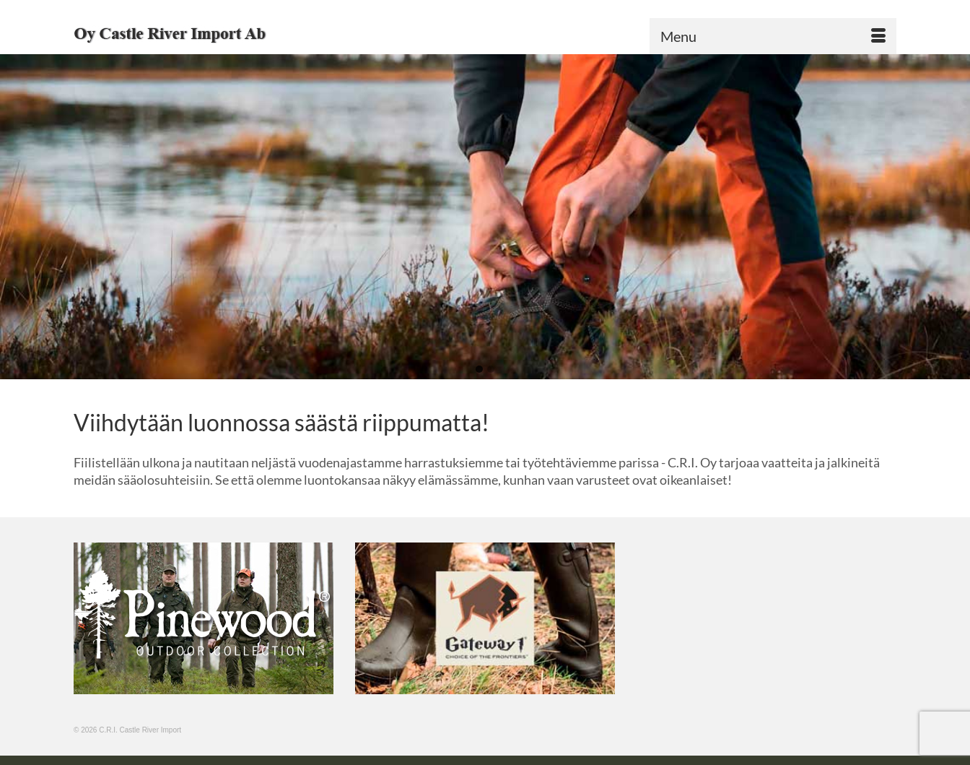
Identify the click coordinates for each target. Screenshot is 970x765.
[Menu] (773, 36)
